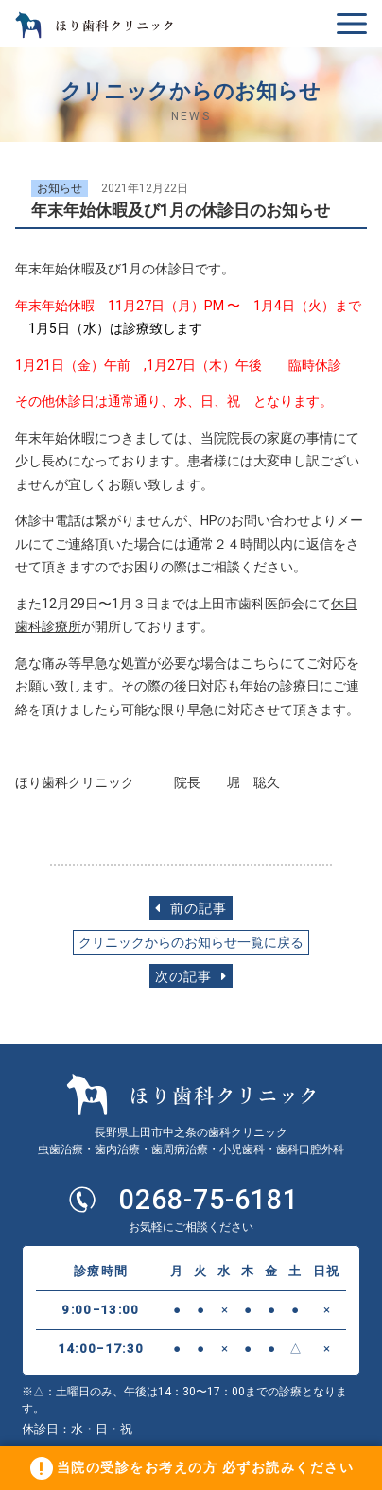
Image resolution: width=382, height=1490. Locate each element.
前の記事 (191, 909)
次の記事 (191, 977)
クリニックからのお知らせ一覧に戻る (191, 943)
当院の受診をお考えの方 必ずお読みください (206, 1467)
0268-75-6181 (209, 1200)
